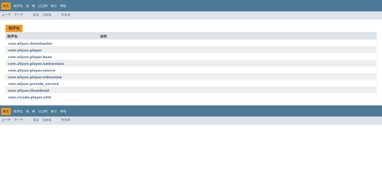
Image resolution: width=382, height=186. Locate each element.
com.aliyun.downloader (30, 43)
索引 (54, 6)
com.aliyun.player (25, 50)
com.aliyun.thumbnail (28, 90)
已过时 (43, 6)
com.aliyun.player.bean (30, 57)
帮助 (63, 6)
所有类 (65, 15)
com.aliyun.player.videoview (35, 77)
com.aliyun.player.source (31, 70)
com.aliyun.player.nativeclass (36, 64)
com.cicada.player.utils (30, 97)
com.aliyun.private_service (33, 84)
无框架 (47, 15)
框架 (36, 15)
